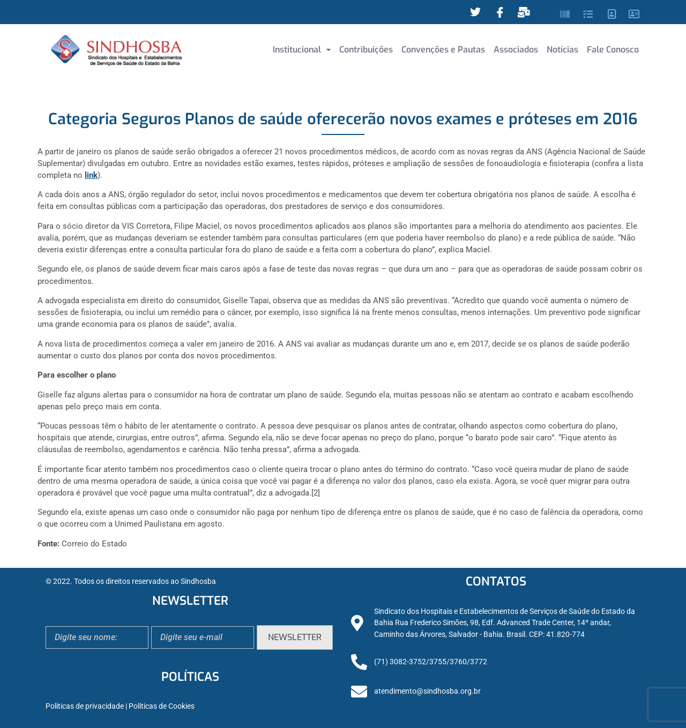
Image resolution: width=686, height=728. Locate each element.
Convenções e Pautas (443, 49)
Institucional (302, 49)
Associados (516, 49)
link (91, 175)
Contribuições (366, 49)
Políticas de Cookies (162, 706)
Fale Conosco (613, 49)
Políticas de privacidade (85, 706)
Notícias (562, 49)
